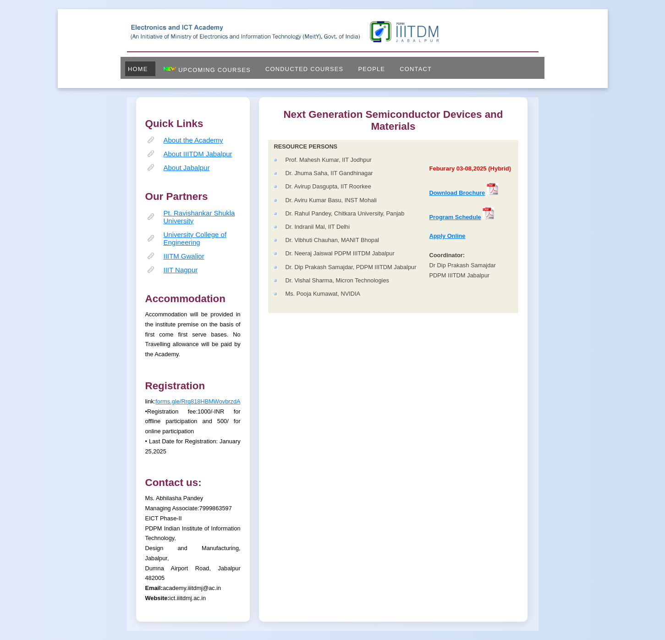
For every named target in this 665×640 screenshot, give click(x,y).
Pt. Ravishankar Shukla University (199, 217)
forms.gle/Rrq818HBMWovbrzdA (197, 401)
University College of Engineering (195, 238)
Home (138, 69)
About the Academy (193, 140)
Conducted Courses (304, 69)
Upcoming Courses (207, 69)
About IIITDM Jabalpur (198, 154)
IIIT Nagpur (181, 270)
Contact (416, 69)
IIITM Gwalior (184, 256)
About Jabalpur (187, 167)
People (371, 69)
